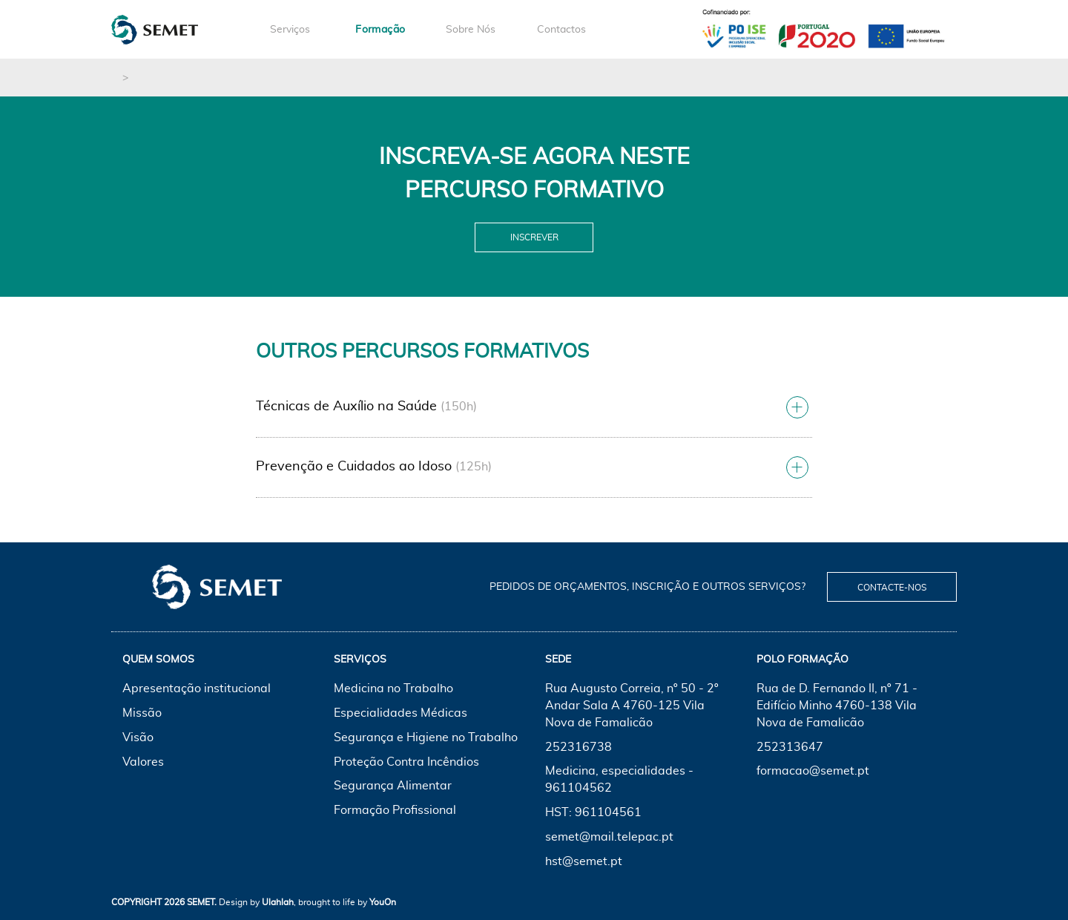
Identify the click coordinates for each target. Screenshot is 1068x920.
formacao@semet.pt (812, 771)
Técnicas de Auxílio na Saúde (346, 406)
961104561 (608, 812)
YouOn (382, 902)
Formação (380, 29)
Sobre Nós (470, 29)
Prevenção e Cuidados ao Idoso (354, 466)
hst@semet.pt (583, 861)
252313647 (789, 747)
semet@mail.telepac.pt (609, 837)
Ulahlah (278, 902)
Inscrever (534, 237)
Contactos (561, 29)
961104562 (578, 788)
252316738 (578, 747)
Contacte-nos (891, 587)
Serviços (290, 29)
